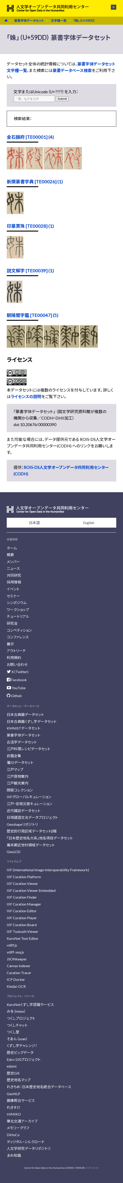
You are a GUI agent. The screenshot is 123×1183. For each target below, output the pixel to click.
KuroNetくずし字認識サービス (30, 1004)
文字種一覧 (59, 20)
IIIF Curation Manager (24, 904)
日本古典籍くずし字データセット (31, 721)
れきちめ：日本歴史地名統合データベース (39, 1087)
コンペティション (19, 630)
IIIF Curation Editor (22, 911)
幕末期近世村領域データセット (31, 845)
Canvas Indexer (18, 966)
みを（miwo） (16, 1011)
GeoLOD (13, 851)
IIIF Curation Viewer (22, 883)
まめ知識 (14, 1155)
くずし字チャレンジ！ (22, 1045)
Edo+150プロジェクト (23, 1059)
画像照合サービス (21, 1100)
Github (14, 695)
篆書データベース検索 (72, 70)
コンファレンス (18, 637)
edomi (11, 1066)
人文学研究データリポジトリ (28, 1148)
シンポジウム (17, 602)
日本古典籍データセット (25, 714)
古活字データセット (22, 742)
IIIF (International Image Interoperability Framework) (48, 870)
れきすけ (13, 1107)
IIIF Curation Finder (22, 897)
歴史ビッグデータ (20, 1052)
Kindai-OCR (16, 986)
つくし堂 (13, 1032)
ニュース (13, 568)
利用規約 (14, 657)
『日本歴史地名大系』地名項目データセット (40, 838)
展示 (10, 644)
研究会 (12, 623)
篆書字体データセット (29, 20)
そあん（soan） (17, 1039)
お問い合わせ (17, 664)
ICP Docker (16, 979)
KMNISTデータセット (23, 728)
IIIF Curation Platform (24, 877)
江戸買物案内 (17, 776)
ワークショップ (18, 609)
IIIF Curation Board (22, 925)
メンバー (13, 561)
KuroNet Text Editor (22, 938)
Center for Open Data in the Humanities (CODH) (49, 1167)
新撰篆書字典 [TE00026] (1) (35, 181)
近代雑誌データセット (23, 810)
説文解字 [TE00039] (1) (30, 270)
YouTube (16, 688)
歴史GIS (13, 1073)
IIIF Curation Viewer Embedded (31, 890)
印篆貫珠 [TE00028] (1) (30, 226)
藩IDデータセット (20, 762)
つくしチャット (17, 1025)
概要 (10, 554)
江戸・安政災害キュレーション (29, 804)
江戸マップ (15, 769)
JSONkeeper (17, 959)
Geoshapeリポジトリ (22, 824)
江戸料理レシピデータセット (28, 749)
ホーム (12, 548)
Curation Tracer (19, 973)
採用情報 (14, 582)
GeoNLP (13, 1094)
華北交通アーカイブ (22, 1121)
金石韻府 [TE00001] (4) (30, 137)
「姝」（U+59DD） (84, 20)
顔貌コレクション (20, 790)
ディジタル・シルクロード (25, 1142)
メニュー (113, 7)
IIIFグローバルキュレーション (29, 797)
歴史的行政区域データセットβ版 (32, 831)
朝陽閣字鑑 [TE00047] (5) (32, 315)
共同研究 (14, 575)
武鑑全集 (14, 756)
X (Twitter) (17, 672)
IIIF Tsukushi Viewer (22, 931)
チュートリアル (18, 616)
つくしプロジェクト (21, 1018)
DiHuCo (13, 1135)
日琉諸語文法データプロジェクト (32, 817)
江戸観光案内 (17, 783)
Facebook (17, 680)
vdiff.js (12, 945)
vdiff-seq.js (15, 952)
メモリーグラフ (18, 1128)
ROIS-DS (80, 1167)
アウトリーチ (16, 650)
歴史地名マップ (19, 1080)
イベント (13, 589)
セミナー (13, 596)
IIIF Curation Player (22, 918)
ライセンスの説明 (26, 396)
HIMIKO (14, 1114)
